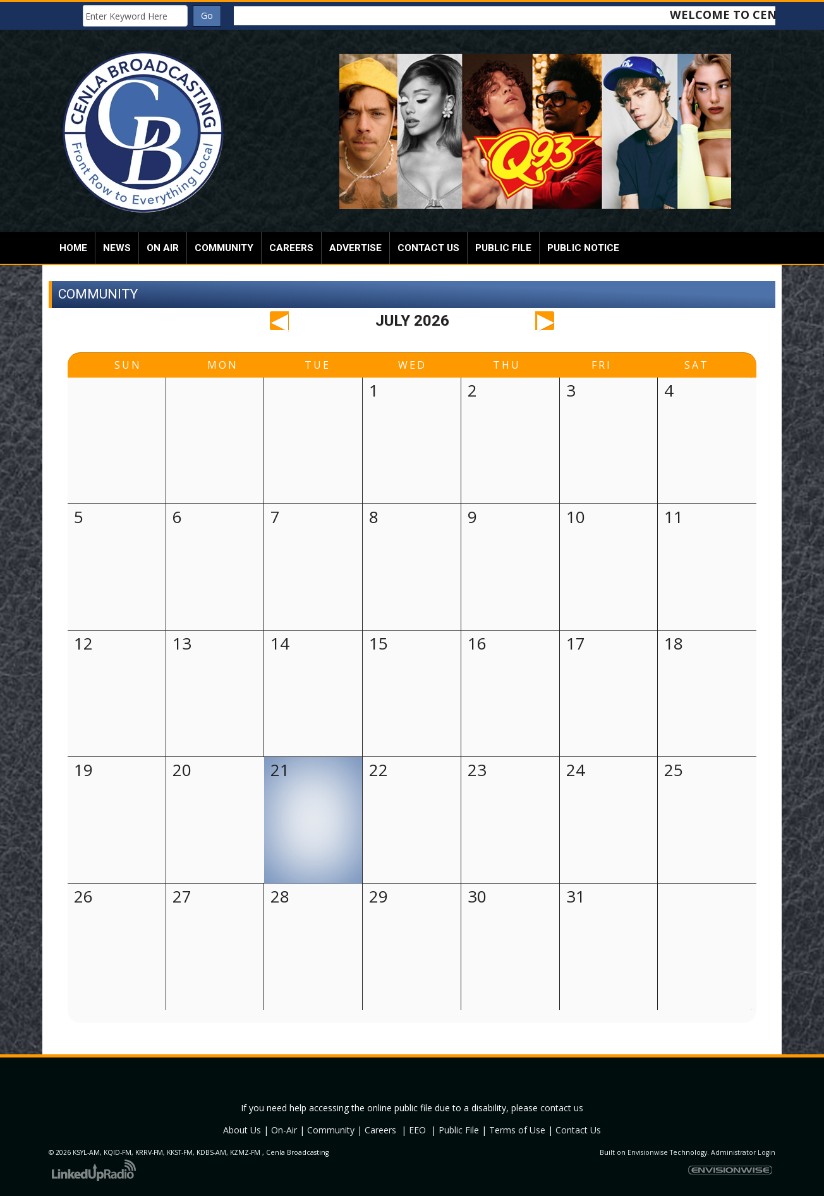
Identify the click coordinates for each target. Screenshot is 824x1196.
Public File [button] (503, 248)
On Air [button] (163, 248)
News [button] (117, 248)
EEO (417, 1130)
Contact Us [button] (428, 248)
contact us (561, 1108)
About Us (242, 1130)
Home (73, 248)
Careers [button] (291, 248)
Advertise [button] (355, 248)
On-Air (284, 1130)
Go (207, 15)
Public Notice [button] (583, 248)
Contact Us (578, 1130)
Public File (459, 1130)
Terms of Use (517, 1130)
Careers (380, 1130)
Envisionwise (647, 1152)
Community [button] (224, 248)
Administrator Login (743, 1152)
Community (330, 1130)
